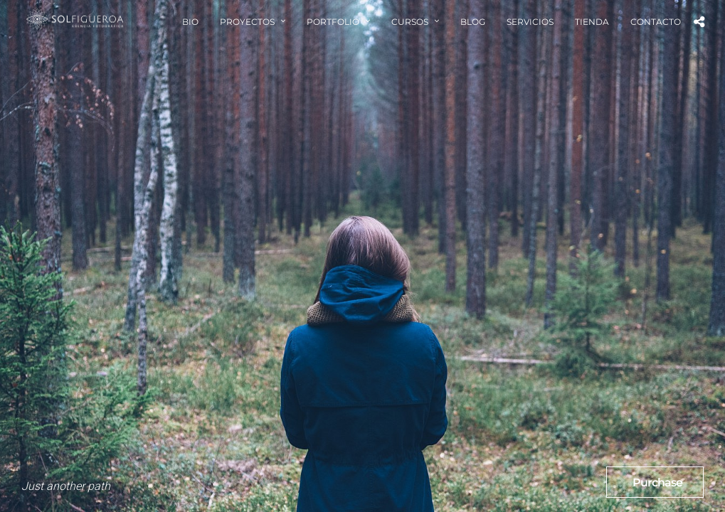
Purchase (657, 482)
